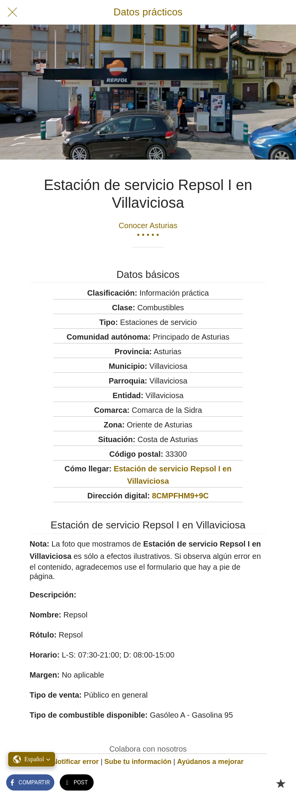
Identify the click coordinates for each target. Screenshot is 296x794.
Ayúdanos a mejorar (210, 761)
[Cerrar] (12, 12)
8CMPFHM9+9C (180, 495)
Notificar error (75, 761)
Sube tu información (138, 761)
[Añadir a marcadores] (280, 783)
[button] (31, 759)
